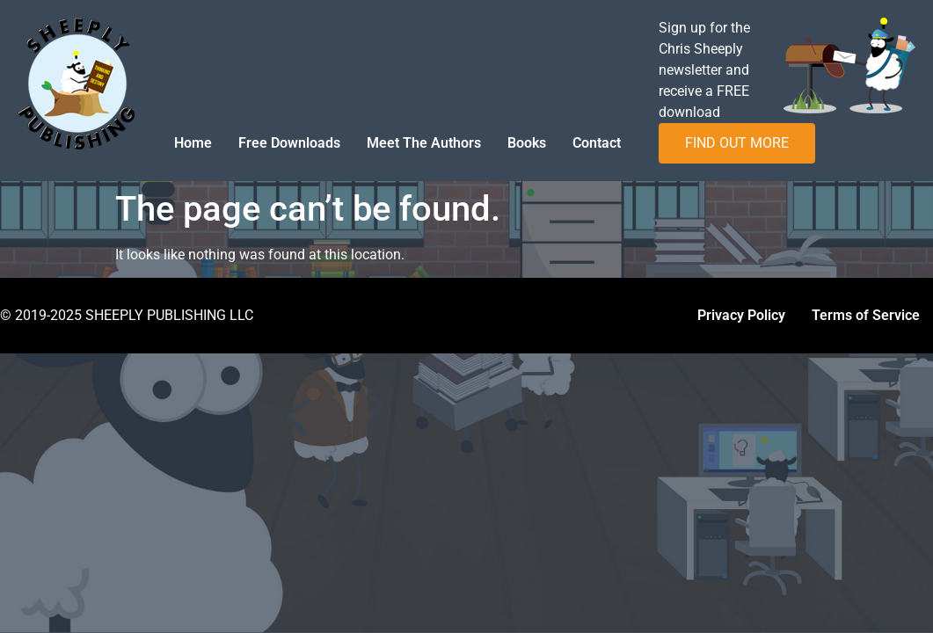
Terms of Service (866, 315)
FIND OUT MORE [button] (737, 143)
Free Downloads (289, 143)
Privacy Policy (741, 315)
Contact (596, 143)
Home (193, 143)
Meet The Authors (424, 143)
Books (526, 143)
